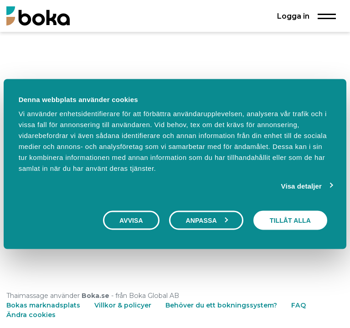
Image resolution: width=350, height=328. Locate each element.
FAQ (298, 305)
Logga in (293, 15)
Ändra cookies (31, 315)
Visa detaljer (301, 186)
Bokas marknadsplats (43, 305)
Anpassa (206, 220)
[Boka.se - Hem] (38, 16)
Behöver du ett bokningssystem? (221, 305)
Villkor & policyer (122, 305)
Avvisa (131, 220)
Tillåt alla (290, 220)
